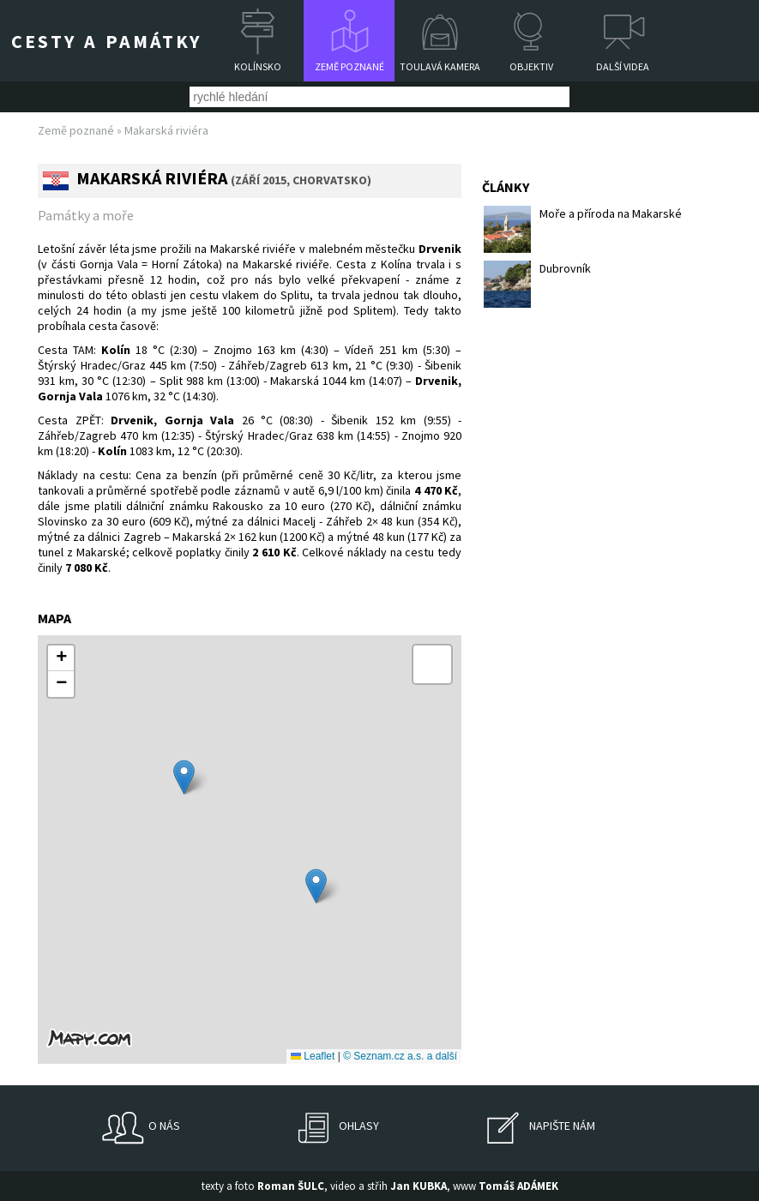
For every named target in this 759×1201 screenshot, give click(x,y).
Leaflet (312, 1056)
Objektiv (531, 66)
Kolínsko (257, 66)
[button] (184, 777)
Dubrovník (537, 284)
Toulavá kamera (440, 66)
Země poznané (349, 66)
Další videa (622, 66)
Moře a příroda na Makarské (583, 229)
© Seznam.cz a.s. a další (400, 1056)
